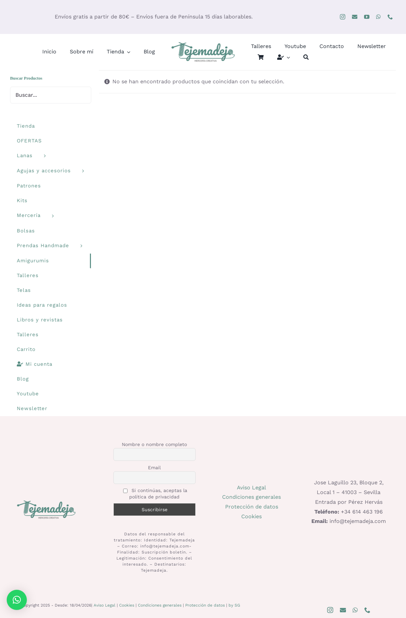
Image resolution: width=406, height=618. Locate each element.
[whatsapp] (378, 16)
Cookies (251, 516)
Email (154, 467)
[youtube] (366, 16)
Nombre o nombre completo (154, 444)
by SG (234, 605)
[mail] (354, 16)
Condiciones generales (251, 497)
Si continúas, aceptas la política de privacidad (155, 493)
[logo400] (202, 43)
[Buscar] (306, 57)
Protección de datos (251, 506)
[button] (17, 600)
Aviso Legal (251, 487)
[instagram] (342, 16)
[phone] (390, 16)
